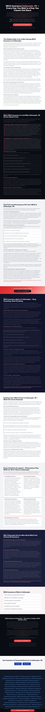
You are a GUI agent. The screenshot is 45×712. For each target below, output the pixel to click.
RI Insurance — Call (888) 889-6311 (22, 710)
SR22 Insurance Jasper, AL (37, 698)
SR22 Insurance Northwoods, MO (34, 688)
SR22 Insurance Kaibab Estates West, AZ (10, 698)
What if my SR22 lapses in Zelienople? (22, 604)
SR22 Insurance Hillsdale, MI (21, 682)
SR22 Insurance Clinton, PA (22, 706)
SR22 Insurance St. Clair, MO (34, 686)
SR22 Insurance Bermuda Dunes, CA (11, 702)
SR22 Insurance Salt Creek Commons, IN (23, 678)
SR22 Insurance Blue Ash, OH (23, 686)
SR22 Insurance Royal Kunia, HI (22, 680)
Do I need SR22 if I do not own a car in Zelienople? (22, 607)
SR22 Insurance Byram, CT (34, 680)
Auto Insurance (27, 663)
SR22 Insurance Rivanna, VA (37, 678)
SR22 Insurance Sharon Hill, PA (22, 688)
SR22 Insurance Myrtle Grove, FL (24, 704)
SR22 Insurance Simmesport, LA (25, 698)
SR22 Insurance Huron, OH (37, 704)
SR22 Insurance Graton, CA (12, 694)
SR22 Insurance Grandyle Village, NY (33, 692)
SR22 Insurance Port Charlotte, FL (8, 678)
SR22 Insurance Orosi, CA (35, 684)
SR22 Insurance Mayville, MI (9, 708)
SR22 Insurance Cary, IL (22, 694)
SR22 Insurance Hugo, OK (20, 692)
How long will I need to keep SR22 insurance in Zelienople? (22, 609)
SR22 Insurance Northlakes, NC (30, 700)
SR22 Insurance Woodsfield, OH (11, 686)
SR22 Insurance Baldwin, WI (23, 690)
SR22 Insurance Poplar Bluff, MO (23, 696)
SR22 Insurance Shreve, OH (10, 706)
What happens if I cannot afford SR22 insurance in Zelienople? (22, 598)
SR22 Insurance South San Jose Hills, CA (12, 676)
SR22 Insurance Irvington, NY (35, 702)
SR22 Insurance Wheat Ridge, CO (33, 682)
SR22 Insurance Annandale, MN (10, 696)
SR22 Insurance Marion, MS (34, 690)
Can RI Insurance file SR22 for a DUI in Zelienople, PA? (22, 601)
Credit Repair (18, 663)
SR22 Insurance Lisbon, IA (10, 692)
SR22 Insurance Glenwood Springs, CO (10, 704)
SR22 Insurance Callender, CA (10, 684)
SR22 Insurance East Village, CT (11, 690)
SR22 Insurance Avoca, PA (11, 680)
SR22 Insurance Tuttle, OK (24, 702)
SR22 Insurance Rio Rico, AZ (33, 694)
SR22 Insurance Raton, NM (25, 676)
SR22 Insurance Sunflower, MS (34, 706)
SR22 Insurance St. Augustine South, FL (16, 700)
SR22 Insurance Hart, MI (10, 682)
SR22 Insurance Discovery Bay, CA (23, 684)
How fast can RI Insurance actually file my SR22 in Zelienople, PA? (22, 595)
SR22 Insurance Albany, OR (21, 708)
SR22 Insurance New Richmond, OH (34, 708)
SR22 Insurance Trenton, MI (35, 696)
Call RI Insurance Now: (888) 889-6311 (22, 24)
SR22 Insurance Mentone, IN (9, 688)
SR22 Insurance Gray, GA (36, 676)
